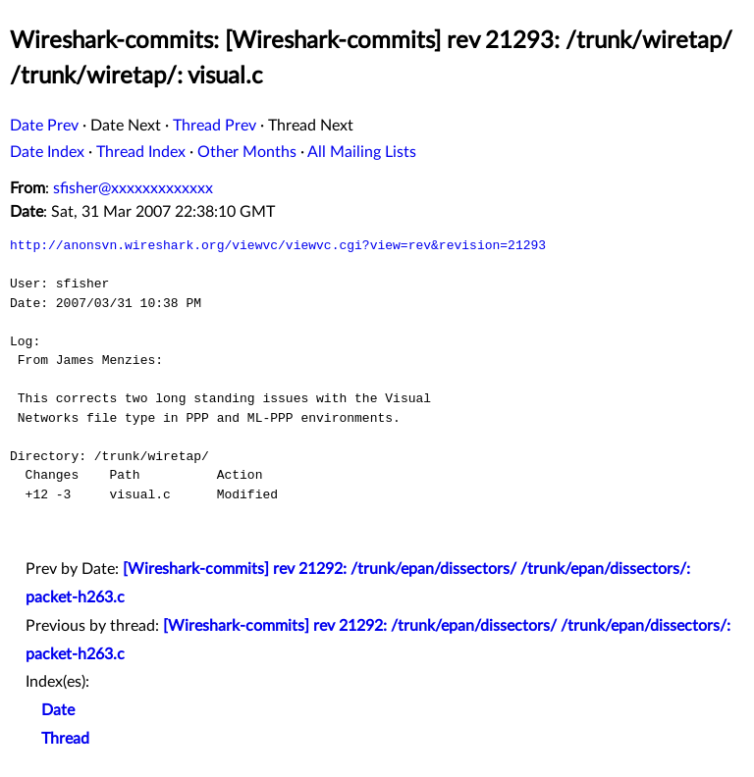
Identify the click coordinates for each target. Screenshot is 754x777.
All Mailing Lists (361, 152)
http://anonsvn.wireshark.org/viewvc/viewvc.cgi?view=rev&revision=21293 (278, 245)
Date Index (47, 152)
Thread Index (141, 152)
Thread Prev (214, 125)
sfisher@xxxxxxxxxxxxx (133, 188)
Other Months (246, 152)
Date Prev (44, 125)
